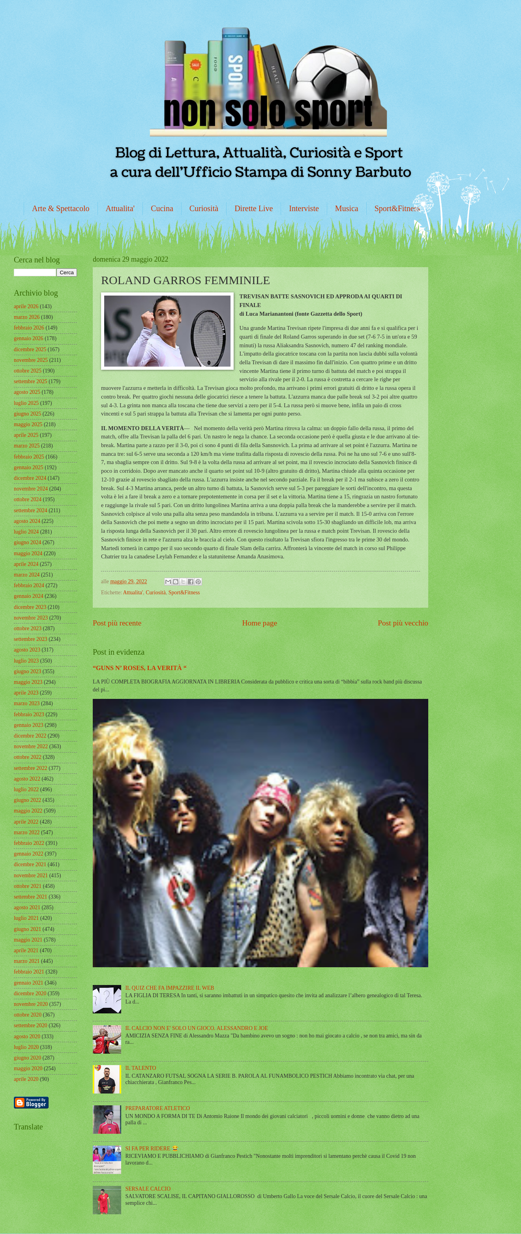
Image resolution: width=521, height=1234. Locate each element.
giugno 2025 (27, 414)
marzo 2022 (27, 832)
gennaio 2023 (28, 725)
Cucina (162, 208)
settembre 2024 (30, 510)
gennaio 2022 (28, 854)
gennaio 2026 (28, 338)
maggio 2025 (28, 424)
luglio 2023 (26, 661)
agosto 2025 (27, 392)
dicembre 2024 (30, 478)
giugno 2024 (27, 542)
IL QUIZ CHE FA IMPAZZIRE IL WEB (170, 988)
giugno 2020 (27, 1058)
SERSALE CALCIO (148, 1189)
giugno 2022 (27, 800)
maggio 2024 (28, 553)
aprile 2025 (26, 435)
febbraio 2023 (29, 714)
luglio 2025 (26, 403)
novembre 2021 (31, 875)
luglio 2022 (26, 789)
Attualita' (120, 208)
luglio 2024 (26, 532)
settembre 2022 (30, 768)
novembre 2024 (31, 489)
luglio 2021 (26, 918)
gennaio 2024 (28, 596)
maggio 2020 (28, 1068)
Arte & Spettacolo (61, 208)
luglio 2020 (26, 1047)
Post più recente (117, 623)
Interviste (304, 208)
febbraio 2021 (29, 972)
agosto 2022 (27, 779)
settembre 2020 (30, 1025)
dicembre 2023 (30, 607)
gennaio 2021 (28, 983)
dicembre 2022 (30, 736)
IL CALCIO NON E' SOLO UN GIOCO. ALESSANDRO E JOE (197, 1028)
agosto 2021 (27, 907)
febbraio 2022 (29, 843)
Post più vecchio (403, 623)
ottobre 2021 (27, 886)
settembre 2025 (30, 381)
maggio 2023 (28, 682)
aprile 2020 (26, 1079)
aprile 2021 (26, 950)
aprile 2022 (26, 822)
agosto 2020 (27, 1036)
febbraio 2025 (29, 457)
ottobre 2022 (27, 757)
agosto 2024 (27, 521)
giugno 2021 (27, 929)
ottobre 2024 (27, 499)
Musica (346, 208)
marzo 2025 (27, 446)
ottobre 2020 (27, 1015)
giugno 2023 (27, 671)
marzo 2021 (27, 961)
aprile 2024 (26, 564)
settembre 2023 (30, 639)
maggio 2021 (28, 940)
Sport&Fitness (397, 208)
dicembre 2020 (30, 993)
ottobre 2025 (27, 371)
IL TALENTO (141, 1068)
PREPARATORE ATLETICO (158, 1108)
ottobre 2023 (27, 628)
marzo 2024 (27, 575)
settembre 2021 (30, 897)
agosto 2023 (27, 650)
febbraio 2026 (29, 328)
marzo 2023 (27, 703)
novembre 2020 (31, 1004)
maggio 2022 (28, 811)
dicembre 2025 (30, 349)
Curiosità (203, 208)
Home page (259, 623)
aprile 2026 (26, 306)
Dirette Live (253, 208)
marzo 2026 (27, 317)
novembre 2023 (31, 618)
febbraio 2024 (29, 585)
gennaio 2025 (28, 467)
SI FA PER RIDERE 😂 (152, 1149)
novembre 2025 (31, 360)
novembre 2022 (31, 746)
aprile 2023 (26, 693)
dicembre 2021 (30, 864)
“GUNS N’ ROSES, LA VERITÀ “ (140, 668)
